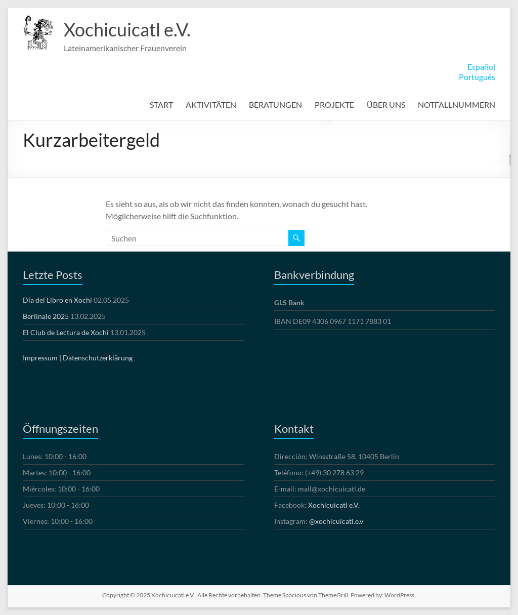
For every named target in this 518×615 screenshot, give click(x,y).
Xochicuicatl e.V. (127, 29)
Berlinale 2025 (46, 316)
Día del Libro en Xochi (57, 300)
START (161, 104)
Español (481, 66)
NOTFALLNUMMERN (456, 104)
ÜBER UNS (386, 104)
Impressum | (42, 357)
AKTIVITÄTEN (211, 104)
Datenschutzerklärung (98, 357)
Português (477, 76)
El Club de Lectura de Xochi (66, 332)
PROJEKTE (334, 104)
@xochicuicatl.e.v (336, 521)
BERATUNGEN (275, 104)
